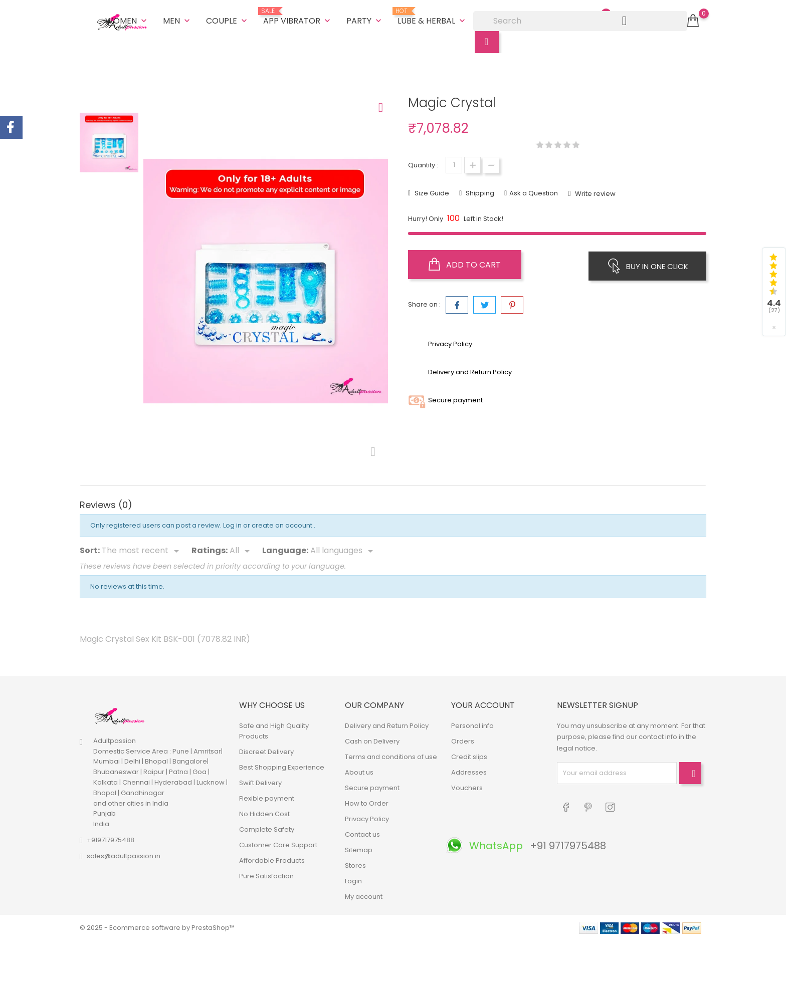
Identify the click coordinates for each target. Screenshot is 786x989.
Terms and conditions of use (391, 755)
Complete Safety (266, 828)
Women (127, 20)
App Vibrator (297, 16)
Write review (594, 191)
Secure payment (372, 786)
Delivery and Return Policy (387, 724)
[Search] (580, 20)
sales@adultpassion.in (123, 854)
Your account (483, 703)
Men (177, 20)
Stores (355, 864)
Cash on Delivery (372, 740)
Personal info (472, 724)
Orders (462, 740)
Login (353, 879)
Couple (227, 20)
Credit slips (469, 755)
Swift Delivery (260, 781)
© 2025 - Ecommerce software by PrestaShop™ (157, 926)
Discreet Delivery (266, 750)
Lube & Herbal (432, 16)
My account (363, 895)
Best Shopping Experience (281, 766)
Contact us (362, 833)
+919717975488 (110, 838)
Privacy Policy (367, 817)
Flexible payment (266, 797)
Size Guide (431, 191)
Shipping (479, 191)
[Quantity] (454, 163)
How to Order (366, 802)
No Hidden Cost (264, 812)
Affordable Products (272, 859)
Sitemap (358, 848)
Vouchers (467, 786)
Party (364, 20)
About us (359, 771)
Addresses (469, 771)
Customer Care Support (278, 843)
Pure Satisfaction (266, 874)
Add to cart (465, 263)
